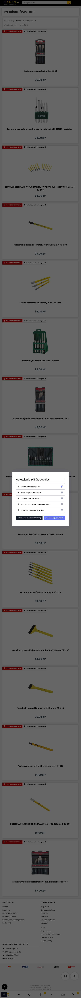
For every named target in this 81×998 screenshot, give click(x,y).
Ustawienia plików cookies (33, 479)
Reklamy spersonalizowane (32, 510)
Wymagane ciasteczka (30, 486)
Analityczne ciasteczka (30, 498)
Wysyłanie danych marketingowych (36, 504)
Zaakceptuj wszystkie (54, 518)
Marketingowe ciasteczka (31, 492)
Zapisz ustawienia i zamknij (29, 518)
